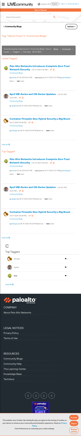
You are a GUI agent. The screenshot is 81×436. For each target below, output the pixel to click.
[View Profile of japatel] (14, 105)
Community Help (13, 363)
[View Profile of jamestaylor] (66, 77)
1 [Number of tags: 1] (67, 259)
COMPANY (10, 307)
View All (5, 144)
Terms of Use (11, 338)
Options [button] (70, 27)
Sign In (63, 4)
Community (66, 49)
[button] (74, 417)
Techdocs (9, 379)
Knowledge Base (13, 374)
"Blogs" (56, 49)
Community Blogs (13, 26)
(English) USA (44, 4)
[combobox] (30, 17)
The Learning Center (15, 369)
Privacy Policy (11, 333)
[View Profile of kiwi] (13, 77)
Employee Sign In (73, 4)
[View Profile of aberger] (15, 130)
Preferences (74, 430)
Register (55, 4)
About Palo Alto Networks (17, 312)
